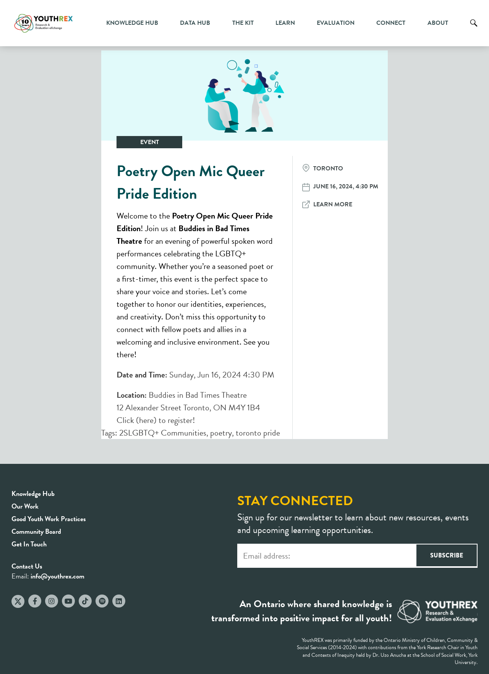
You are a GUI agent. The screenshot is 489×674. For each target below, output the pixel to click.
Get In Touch (29, 544)
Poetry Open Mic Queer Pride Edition (191, 182)
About (437, 23)
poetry (221, 432)
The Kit (243, 23)
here (146, 420)
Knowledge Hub (132, 23)
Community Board (36, 531)
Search (474, 28)
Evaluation (336, 23)
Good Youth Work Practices (48, 519)
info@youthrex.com (57, 576)
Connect (390, 23)
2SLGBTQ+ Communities (162, 432)
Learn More (332, 204)
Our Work (25, 506)
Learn (285, 23)
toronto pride (258, 432)
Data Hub (195, 23)
